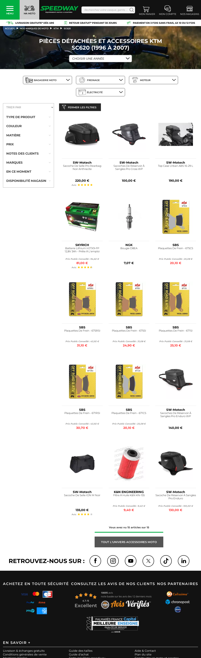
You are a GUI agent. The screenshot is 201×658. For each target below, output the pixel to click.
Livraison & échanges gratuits (24, 651)
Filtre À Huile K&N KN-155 (129, 496)
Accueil (10, 28)
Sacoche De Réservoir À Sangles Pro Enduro (175, 498)
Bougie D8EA (128, 249)
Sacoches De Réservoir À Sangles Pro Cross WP (128, 168)
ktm (56, 28)
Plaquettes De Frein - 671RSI (82, 413)
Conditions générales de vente (25, 655)
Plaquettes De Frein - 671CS (128, 413)
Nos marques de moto (34, 28)
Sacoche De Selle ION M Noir (82, 496)
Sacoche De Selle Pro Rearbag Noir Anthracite (82, 168)
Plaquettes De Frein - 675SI (129, 331)
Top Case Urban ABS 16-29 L (175, 166)
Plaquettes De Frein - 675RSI (82, 331)
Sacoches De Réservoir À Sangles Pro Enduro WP (175, 415)
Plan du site (143, 655)
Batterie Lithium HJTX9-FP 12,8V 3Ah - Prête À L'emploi (82, 251)
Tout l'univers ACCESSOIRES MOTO (129, 543)
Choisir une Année (88, 58)
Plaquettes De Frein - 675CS (175, 249)
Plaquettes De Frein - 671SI (176, 331)
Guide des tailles (80, 651)
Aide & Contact (145, 651)
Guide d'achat (79, 655)
